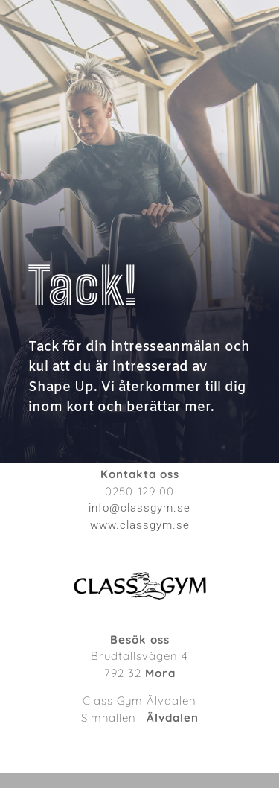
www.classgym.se (140, 525)
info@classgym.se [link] (139, 508)
